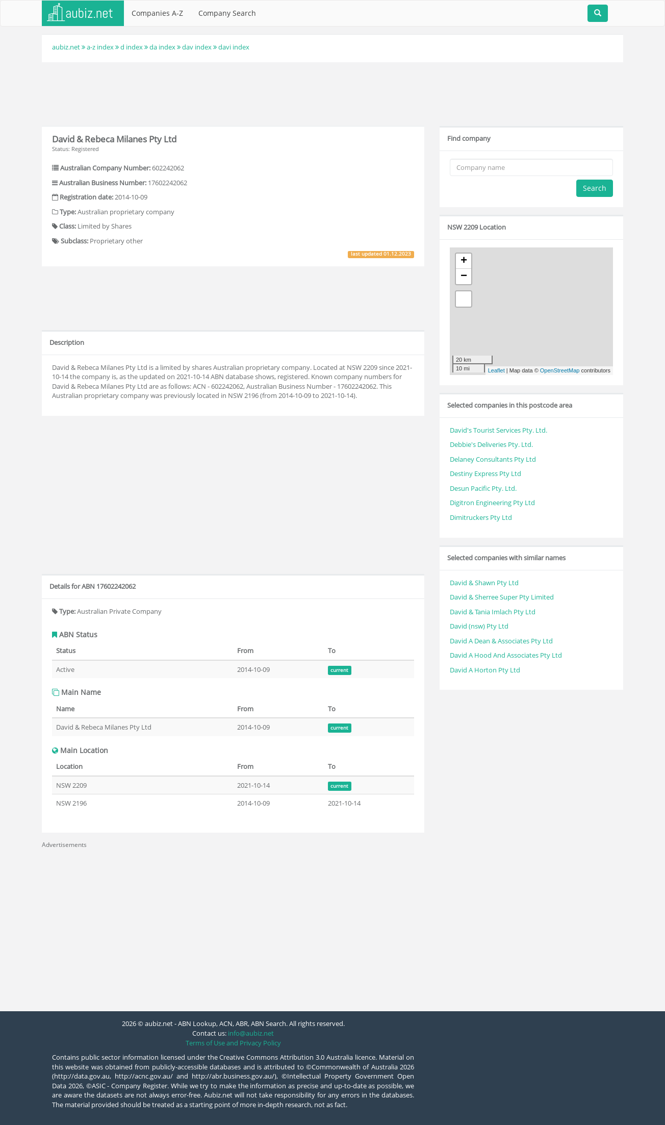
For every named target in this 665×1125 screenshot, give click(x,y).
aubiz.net (66, 47)
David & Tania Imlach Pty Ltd (492, 611)
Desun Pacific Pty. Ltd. (483, 488)
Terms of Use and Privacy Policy (233, 1042)
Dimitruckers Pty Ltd (481, 517)
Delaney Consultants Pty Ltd (493, 459)
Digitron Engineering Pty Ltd (492, 502)
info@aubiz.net (251, 1033)
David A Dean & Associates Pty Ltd (501, 640)
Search (594, 188)
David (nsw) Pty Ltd (479, 626)
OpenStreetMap (560, 370)
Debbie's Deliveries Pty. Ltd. (491, 444)
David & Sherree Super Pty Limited (502, 597)
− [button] (464, 276)
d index (131, 47)
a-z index (100, 47)
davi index (233, 47)
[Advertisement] (332, 93)
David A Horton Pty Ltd (485, 669)
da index (162, 47)
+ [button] (464, 261)
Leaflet (496, 370)
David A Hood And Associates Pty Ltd (506, 655)
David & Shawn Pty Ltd (484, 582)
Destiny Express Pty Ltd (485, 473)
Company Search (227, 13)
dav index (197, 47)
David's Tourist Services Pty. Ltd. (498, 430)
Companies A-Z (157, 13)
